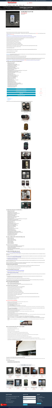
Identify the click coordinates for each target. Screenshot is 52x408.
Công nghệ (13, 5)
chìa (8, 35)
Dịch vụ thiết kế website (39, 396)
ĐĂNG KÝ (25, 404)
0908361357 (30, 3)
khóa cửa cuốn (11, 35)
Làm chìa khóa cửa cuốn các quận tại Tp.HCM (30, 0)
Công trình (20, 5)
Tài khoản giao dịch (39, 399)
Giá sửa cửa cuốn (9, 5)
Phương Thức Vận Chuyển (40, 401)
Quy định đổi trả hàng (39, 400)
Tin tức (23, 5)
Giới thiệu (17, 5)
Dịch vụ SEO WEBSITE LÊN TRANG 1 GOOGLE (41, 398)
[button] (19, 11)
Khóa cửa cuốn (26, 8)
